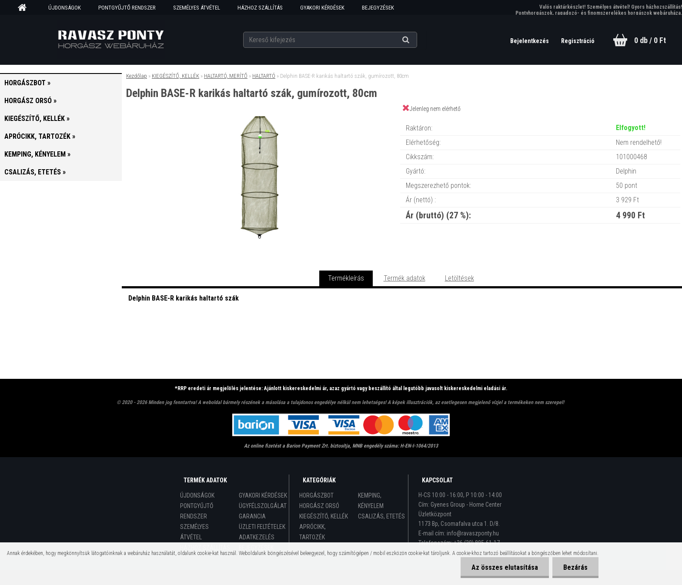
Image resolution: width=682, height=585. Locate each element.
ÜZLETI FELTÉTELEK (262, 526)
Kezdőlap (136, 76)
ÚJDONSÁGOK (64, 7)
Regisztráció (578, 40)
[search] (416, 40)
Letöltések (459, 278)
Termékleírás (346, 278)
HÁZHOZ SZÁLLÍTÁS (260, 7)
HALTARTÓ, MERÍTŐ (225, 76)
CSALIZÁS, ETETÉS (381, 516)
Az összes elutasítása (504, 567)
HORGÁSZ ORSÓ (319, 505)
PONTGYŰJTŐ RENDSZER (127, 7)
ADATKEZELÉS (256, 537)
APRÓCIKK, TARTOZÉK (312, 532)
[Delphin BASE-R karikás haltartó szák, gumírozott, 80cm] (261, 119)
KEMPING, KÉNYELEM (371, 500)
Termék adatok (404, 278)
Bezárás (575, 567)
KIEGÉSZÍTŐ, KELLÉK (175, 76)
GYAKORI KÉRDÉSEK (322, 7)
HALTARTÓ (263, 76)
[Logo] (111, 39)
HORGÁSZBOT (316, 495)
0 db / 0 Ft (650, 40)
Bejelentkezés (530, 40)
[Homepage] (25, 8)
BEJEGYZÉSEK (378, 7)
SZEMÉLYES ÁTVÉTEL (196, 7)
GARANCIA (252, 516)
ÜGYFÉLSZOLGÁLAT (263, 505)
